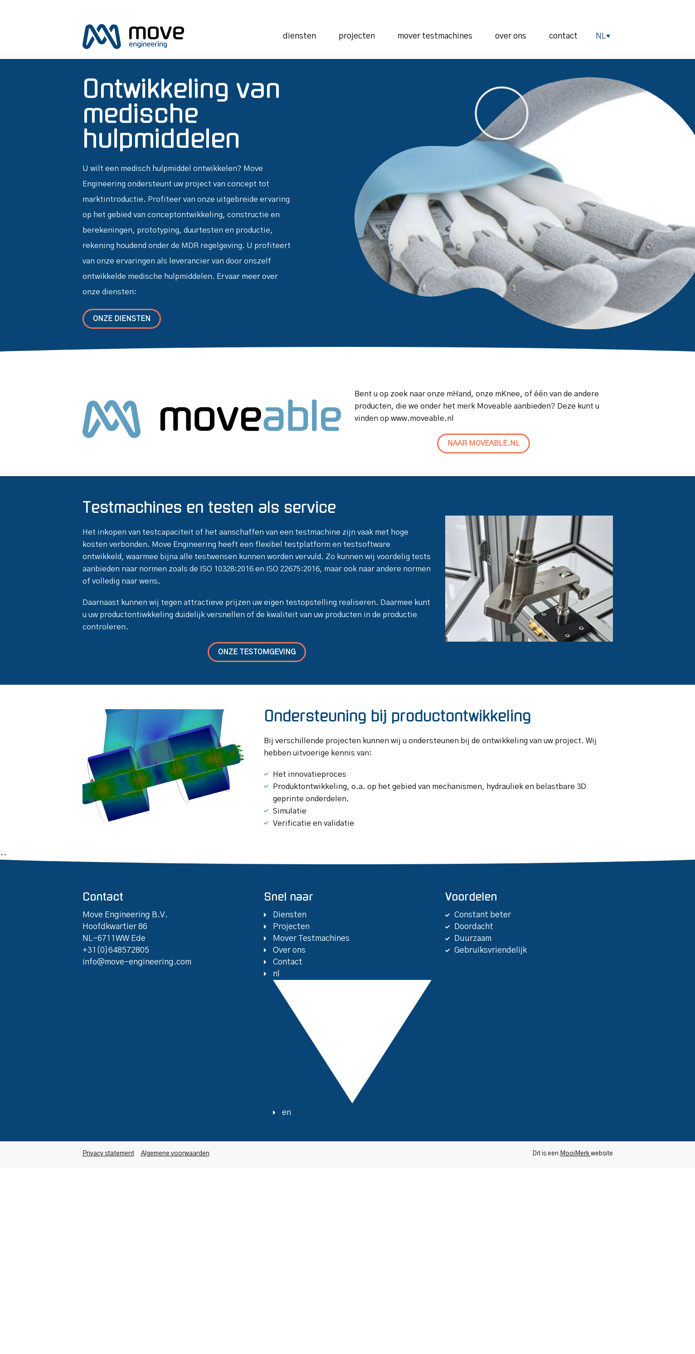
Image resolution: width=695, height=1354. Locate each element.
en (286, 1113)
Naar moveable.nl (483, 443)
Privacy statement (108, 1153)
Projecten (357, 36)
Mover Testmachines (435, 36)
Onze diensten (122, 318)
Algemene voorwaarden (175, 1153)
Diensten (299, 36)
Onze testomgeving (257, 652)
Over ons (510, 36)
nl (601, 36)
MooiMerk (575, 1153)
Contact (563, 36)
